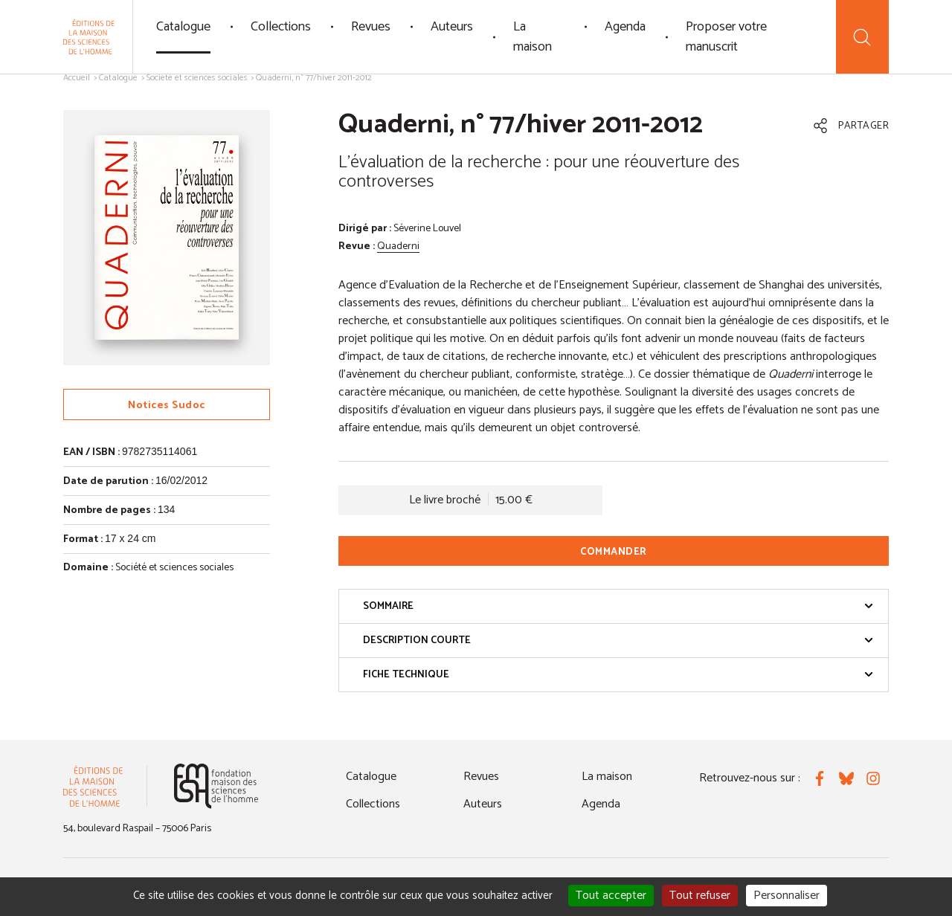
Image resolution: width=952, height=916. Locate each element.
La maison (532, 37)
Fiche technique (618, 674)
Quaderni (398, 246)
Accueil (76, 78)
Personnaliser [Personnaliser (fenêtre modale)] (786, 896)
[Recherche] (862, 37)
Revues (370, 27)
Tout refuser (699, 896)
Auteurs (452, 27)
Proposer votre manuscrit (726, 37)
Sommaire (618, 606)
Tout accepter (611, 896)
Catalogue (183, 27)
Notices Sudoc (166, 405)
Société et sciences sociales (197, 78)
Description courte (618, 640)
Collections (281, 27)
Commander (613, 552)
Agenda (625, 27)
